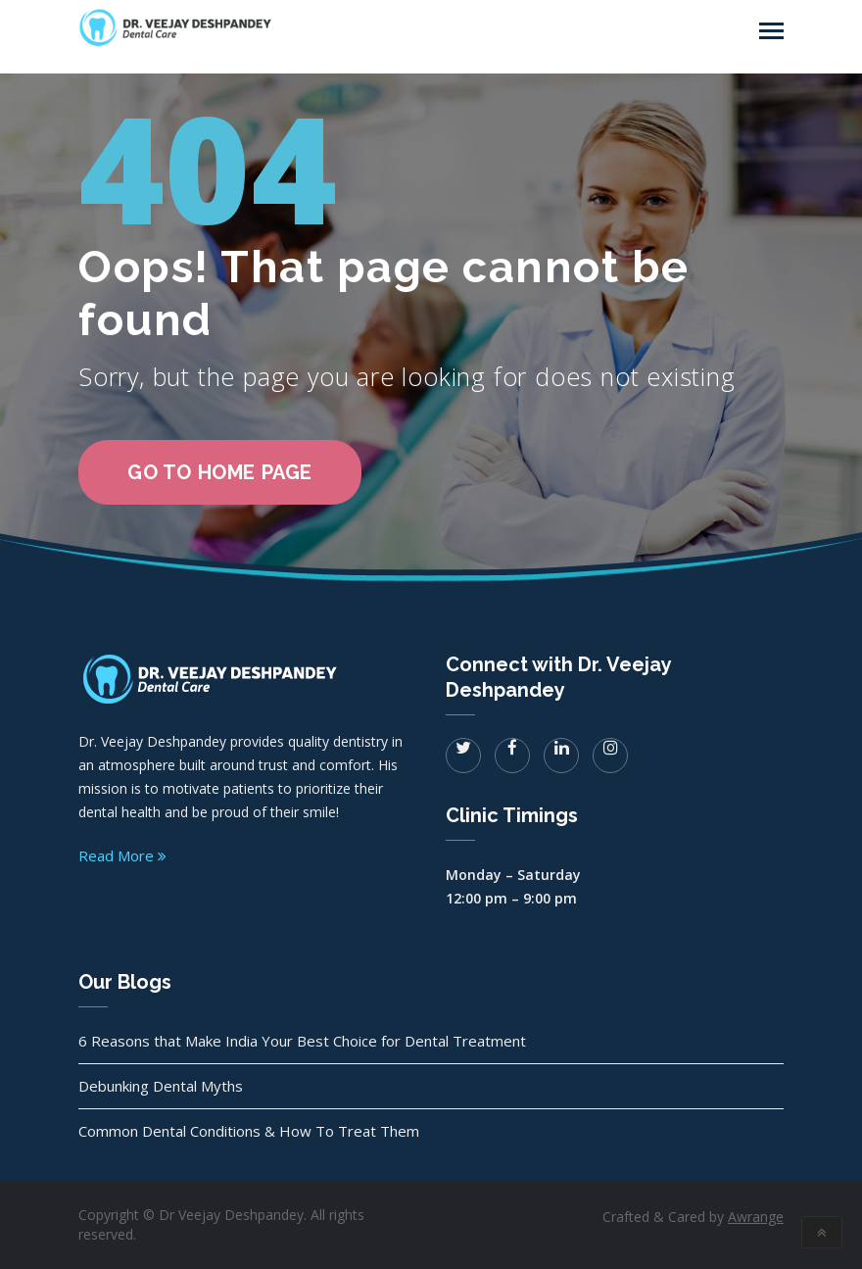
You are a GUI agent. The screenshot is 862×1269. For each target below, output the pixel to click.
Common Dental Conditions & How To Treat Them (248, 1131)
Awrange (756, 1216)
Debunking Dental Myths (160, 1086)
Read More (122, 855)
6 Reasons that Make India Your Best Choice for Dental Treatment (302, 1040)
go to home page (219, 472)
